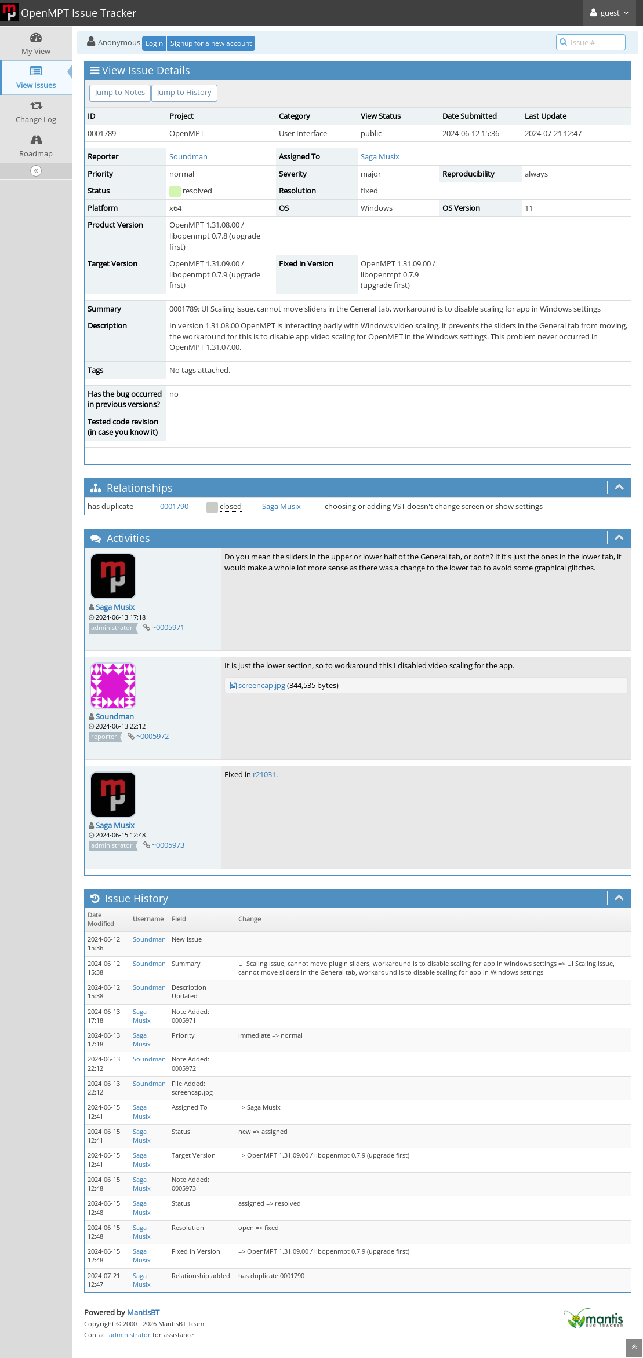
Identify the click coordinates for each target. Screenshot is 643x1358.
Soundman (188, 156)
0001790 (174, 506)
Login (154, 43)
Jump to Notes (120, 92)
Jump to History (184, 92)
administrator (130, 1334)
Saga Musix (380, 156)
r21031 (264, 774)
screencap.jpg (261, 685)
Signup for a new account (211, 43)
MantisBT (143, 1312)
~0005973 (168, 845)
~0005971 (168, 627)
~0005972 (152, 736)
